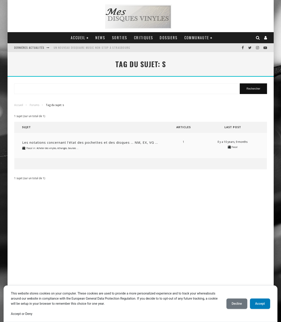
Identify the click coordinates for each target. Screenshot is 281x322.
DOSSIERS (168, 37)
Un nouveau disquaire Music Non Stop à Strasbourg (92, 47)
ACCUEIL (78, 37)
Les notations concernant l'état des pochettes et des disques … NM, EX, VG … (90, 142)
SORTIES (119, 37)
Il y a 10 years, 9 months (233, 142)
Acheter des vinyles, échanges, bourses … (58, 148)
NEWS (100, 37)
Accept (260, 303)
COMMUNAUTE (196, 37)
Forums (34, 105)
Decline (237, 303)
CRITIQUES (143, 37)
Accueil (18, 105)
